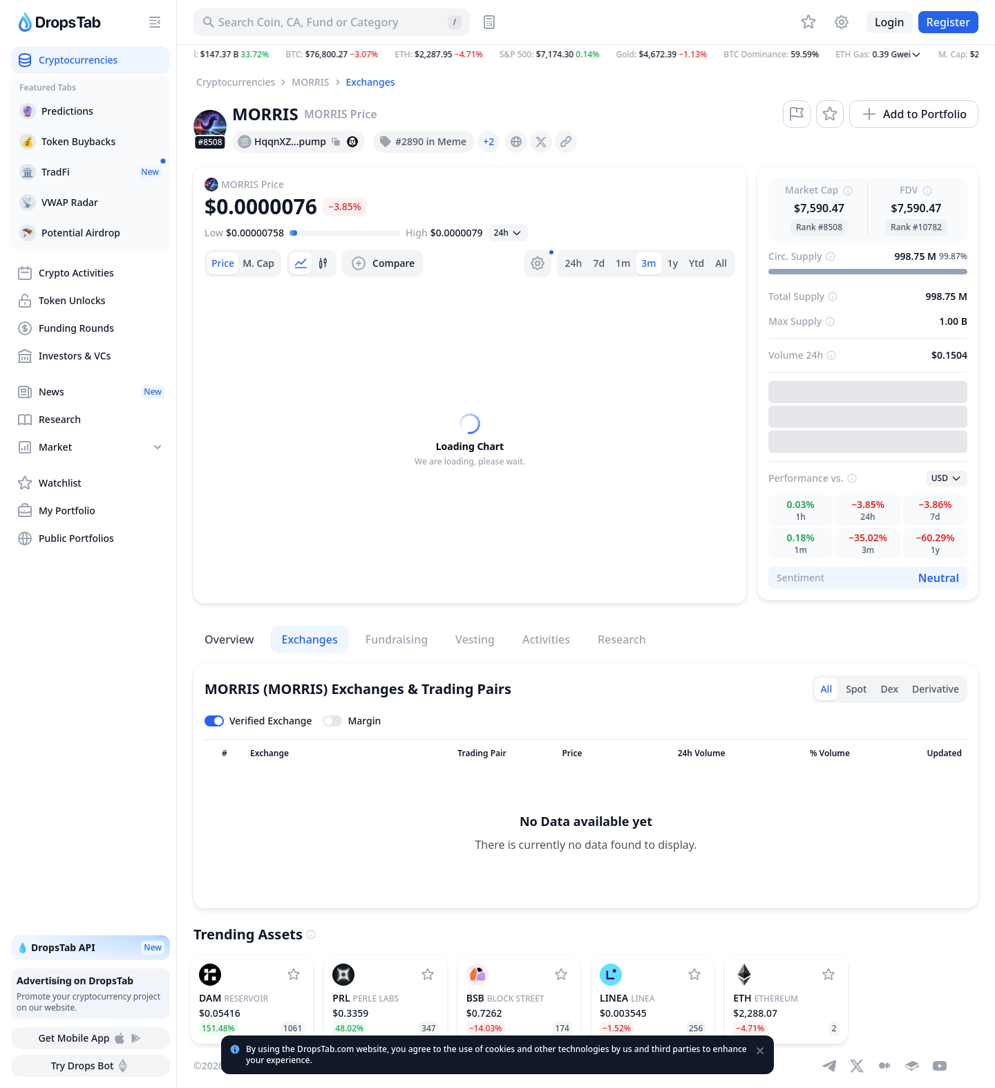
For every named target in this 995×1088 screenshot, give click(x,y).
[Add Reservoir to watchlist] (294, 975)
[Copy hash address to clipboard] (336, 142)
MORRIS (310, 81)
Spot (856, 688)
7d (599, 263)
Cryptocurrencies (235, 81)
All (721, 263)
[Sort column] (225, 753)
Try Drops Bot (91, 1066)
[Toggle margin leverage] (352, 721)
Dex (889, 688)
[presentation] (516, 142)
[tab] (222, 263)
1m (623, 263)
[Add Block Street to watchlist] (561, 975)
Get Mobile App (90, 1038)
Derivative (935, 688)
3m (648, 263)
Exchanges (370, 81)
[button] (585, 54)
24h (573, 263)
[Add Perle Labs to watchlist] (428, 975)
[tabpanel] (470, 440)
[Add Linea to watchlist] (694, 975)
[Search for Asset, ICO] (331, 22)
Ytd (696, 263)
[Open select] (508, 233)
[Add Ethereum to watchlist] (828, 975)
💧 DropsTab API (90, 948)
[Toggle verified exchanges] (258, 721)
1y (672, 263)
